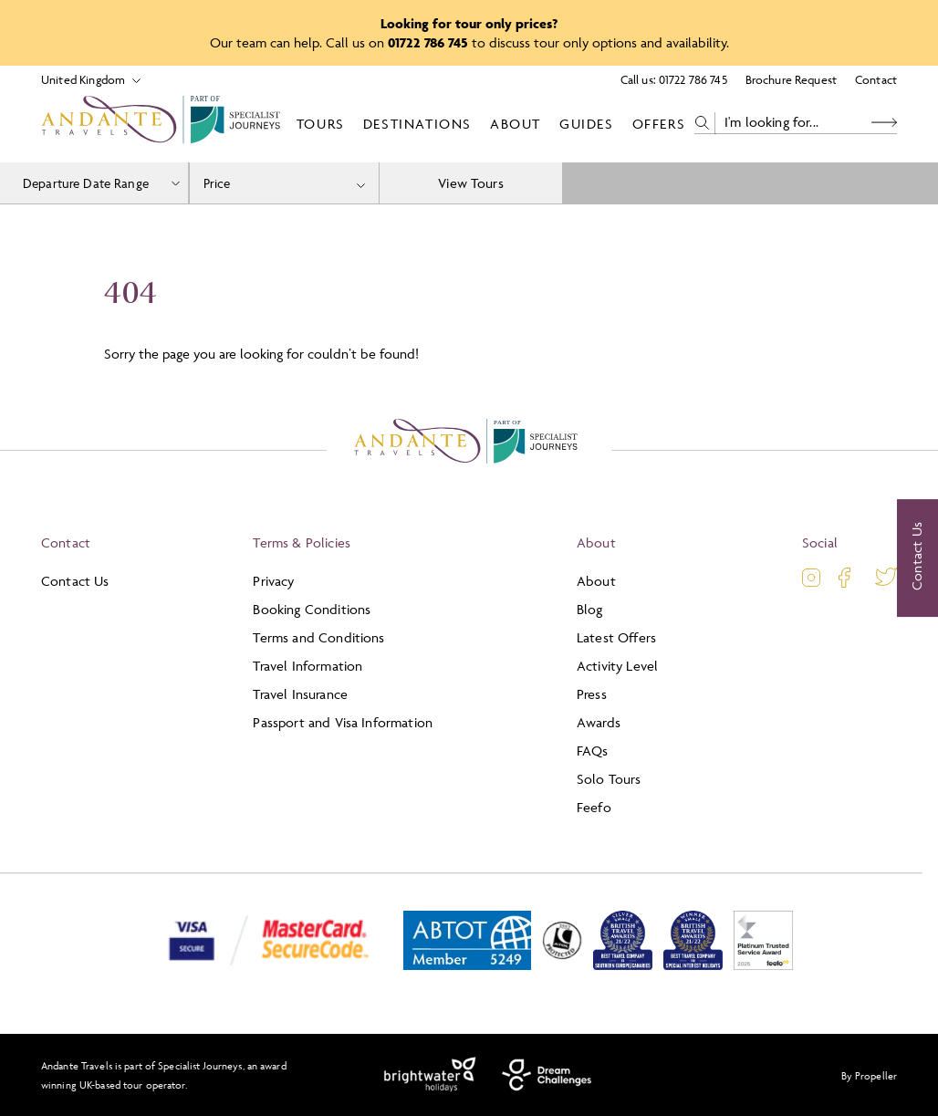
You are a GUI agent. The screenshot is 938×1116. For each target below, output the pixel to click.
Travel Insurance (300, 694)
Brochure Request (791, 79)
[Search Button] (884, 122)
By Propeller (869, 1075)
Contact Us (75, 580)
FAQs (593, 750)
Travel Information (307, 665)
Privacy (273, 580)
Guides (586, 123)
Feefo (594, 807)
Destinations (417, 123)
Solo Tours (609, 778)
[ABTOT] (467, 966)
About (515, 123)
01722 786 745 (693, 79)
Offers (659, 123)
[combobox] (284, 182)
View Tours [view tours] (471, 183)
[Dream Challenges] (547, 1075)
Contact (876, 79)
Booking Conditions (311, 609)
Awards (598, 722)
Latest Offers (616, 637)
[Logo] (164, 123)
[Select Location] (83, 79)
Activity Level (617, 665)
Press (592, 694)
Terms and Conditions (318, 637)
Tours (321, 123)
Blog (590, 609)
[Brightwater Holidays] (430, 1075)
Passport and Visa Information (343, 722)
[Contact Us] (917, 558)
